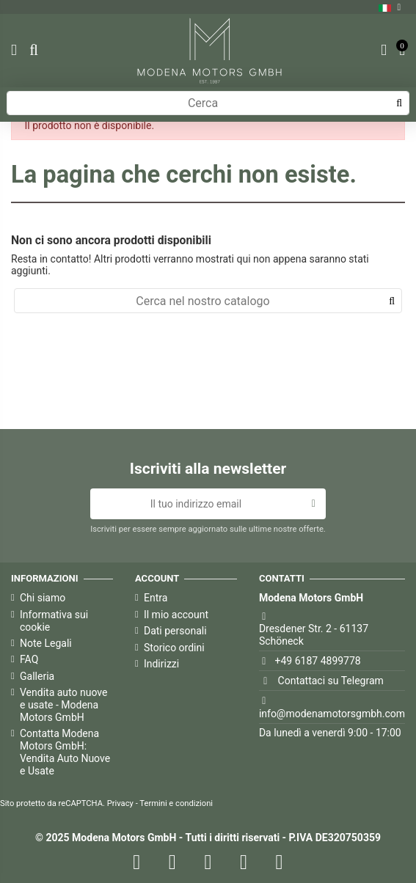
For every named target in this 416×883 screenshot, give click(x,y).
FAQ (29, 659)
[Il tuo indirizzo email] (195, 503)
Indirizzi (161, 664)
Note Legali (46, 643)
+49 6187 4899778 (318, 661)
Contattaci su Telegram (331, 680)
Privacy (120, 803)
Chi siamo (42, 598)
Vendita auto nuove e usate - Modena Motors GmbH (63, 704)
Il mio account (176, 614)
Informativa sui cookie (54, 621)
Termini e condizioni (176, 803)
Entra (155, 598)
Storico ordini (174, 647)
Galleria (37, 676)
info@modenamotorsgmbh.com (332, 713)
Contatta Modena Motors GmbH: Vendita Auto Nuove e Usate (65, 752)
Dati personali (175, 631)
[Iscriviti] (314, 503)
